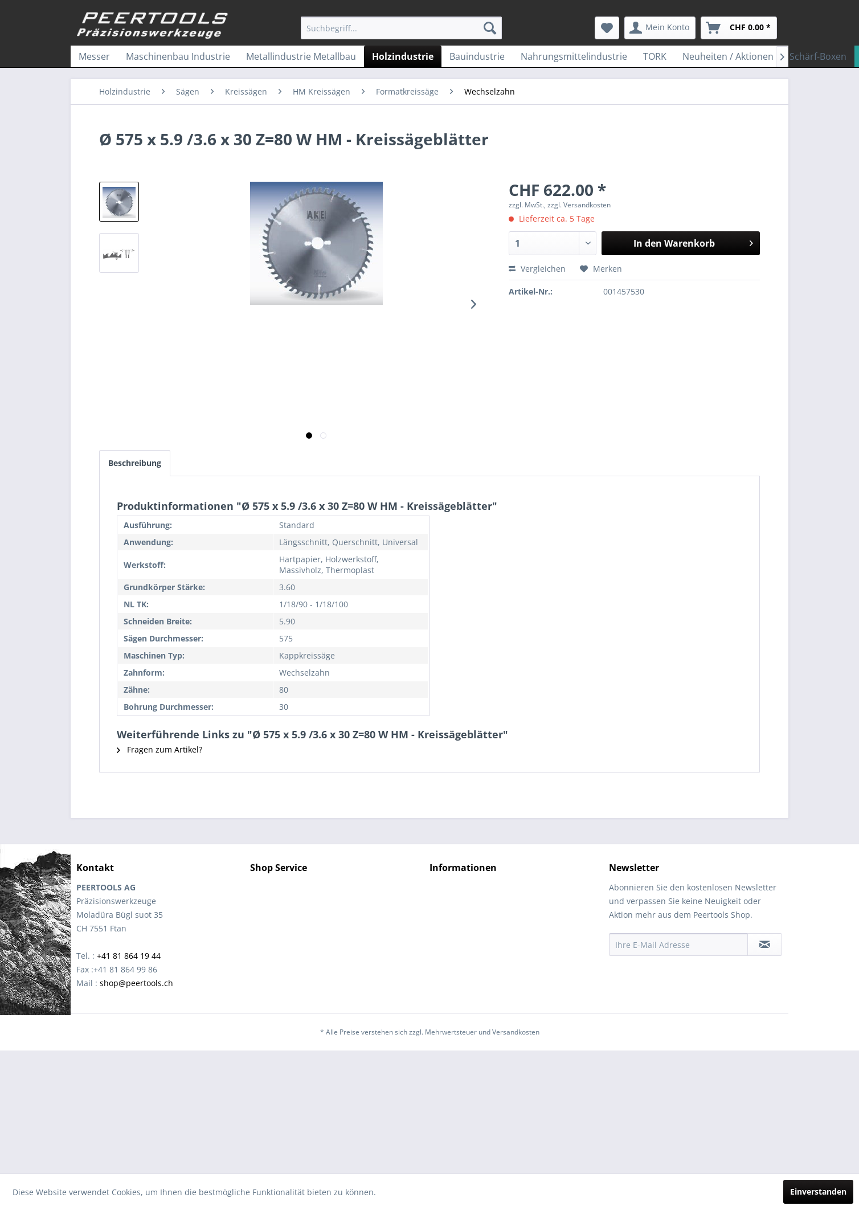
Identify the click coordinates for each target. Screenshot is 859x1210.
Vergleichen (537, 268)
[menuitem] (401, 28)
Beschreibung (134, 462)
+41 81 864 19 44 (129, 955)
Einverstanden (818, 1191)
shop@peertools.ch (136, 983)
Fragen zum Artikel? (159, 749)
